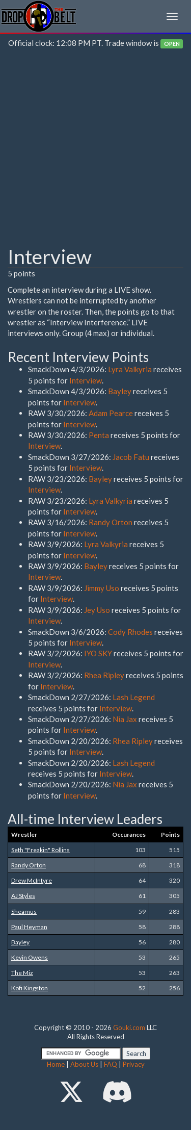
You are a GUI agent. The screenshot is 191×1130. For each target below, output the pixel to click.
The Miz (22, 973)
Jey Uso (97, 609)
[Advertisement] (95, 149)
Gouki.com (129, 1027)
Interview (85, 380)
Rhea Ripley (104, 675)
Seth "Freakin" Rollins (40, 850)
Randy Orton (110, 522)
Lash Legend (134, 697)
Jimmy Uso (101, 588)
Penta (99, 435)
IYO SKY (98, 653)
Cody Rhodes (130, 631)
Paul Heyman (29, 927)
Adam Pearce (111, 413)
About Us (84, 1064)
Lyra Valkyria (130, 369)
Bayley (119, 391)
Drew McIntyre (31, 880)
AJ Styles (23, 896)
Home (56, 1064)
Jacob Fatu (131, 456)
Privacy (134, 1064)
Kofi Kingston (29, 988)
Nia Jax (125, 719)
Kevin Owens (29, 957)
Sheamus (24, 911)
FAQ (110, 1064)
